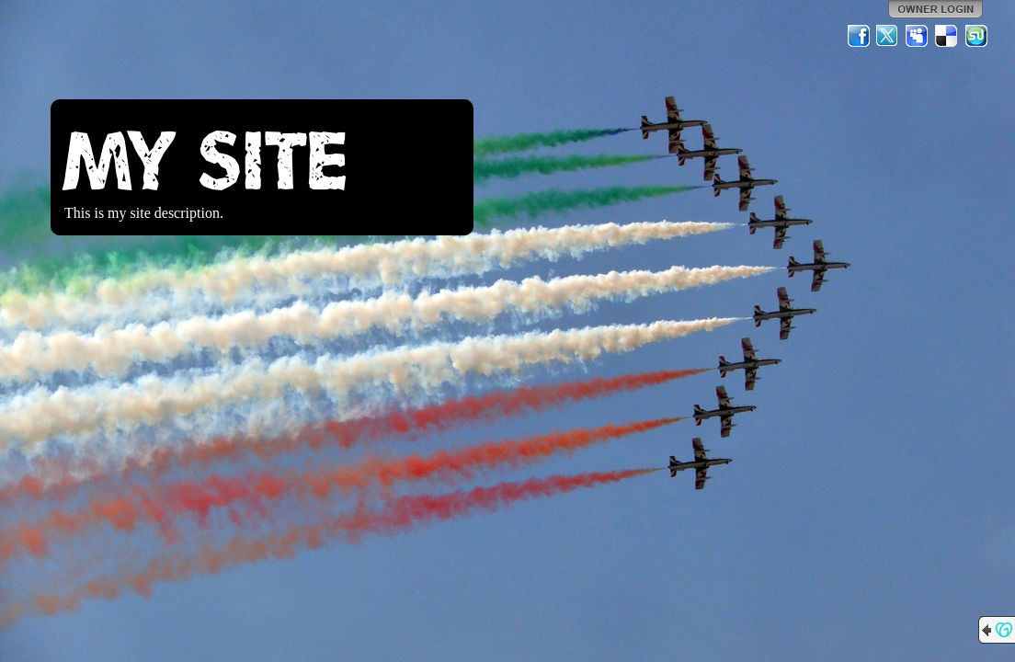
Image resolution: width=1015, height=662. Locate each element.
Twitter (888, 36)
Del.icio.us (947, 36)
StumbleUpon (976, 36)
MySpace (917, 36)
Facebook (859, 36)
